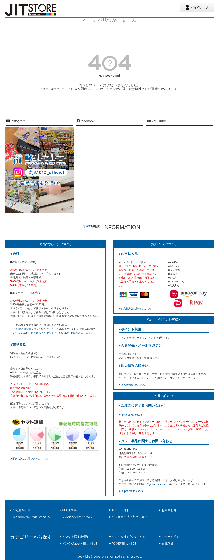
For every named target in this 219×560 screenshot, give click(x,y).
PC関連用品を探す (124, 543)
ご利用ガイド (21, 510)
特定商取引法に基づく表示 (130, 517)
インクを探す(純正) (75, 536)
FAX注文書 (69, 510)
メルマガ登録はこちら (77, 517)
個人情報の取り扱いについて (31, 517)
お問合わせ (168, 510)
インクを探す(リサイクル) (129, 536)
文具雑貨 (167, 543)
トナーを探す (170, 536)
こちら (45, 403)
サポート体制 (121, 510)
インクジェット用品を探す (80, 543)
